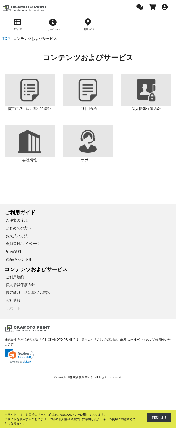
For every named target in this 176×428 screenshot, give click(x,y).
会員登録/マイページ (23, 244)
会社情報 (13, 301)
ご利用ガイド (20, 213)
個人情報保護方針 (20, 285)
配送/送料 (13, 252)
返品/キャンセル (19, 260)
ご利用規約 (15, 277)
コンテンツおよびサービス (36, 270)
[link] (19, 356)
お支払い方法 (17, 236)
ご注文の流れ (17, 221)
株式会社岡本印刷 (82, 377)
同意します (159, 417)
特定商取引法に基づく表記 (28, 293)
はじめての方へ (18, 229)
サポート (13, 309)
